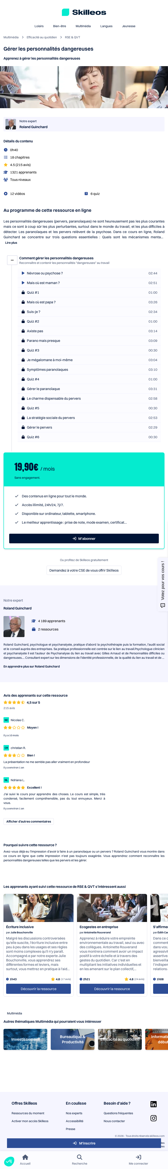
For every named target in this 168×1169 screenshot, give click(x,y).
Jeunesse (128, 26)
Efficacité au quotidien (42, 37)
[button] (9, 1161)
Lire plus (11, 243)
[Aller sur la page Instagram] (153, 1118)
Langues (106, 26)
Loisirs (39, 26)
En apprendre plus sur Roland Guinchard (32, 666)
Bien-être (59, 26)
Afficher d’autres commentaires (28, 821)
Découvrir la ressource (38, 989)
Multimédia (83, 26)
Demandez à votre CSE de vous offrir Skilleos (84, 570)
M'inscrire (84, 1143)
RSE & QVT (72, 37)
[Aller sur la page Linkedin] (153, 1104)
